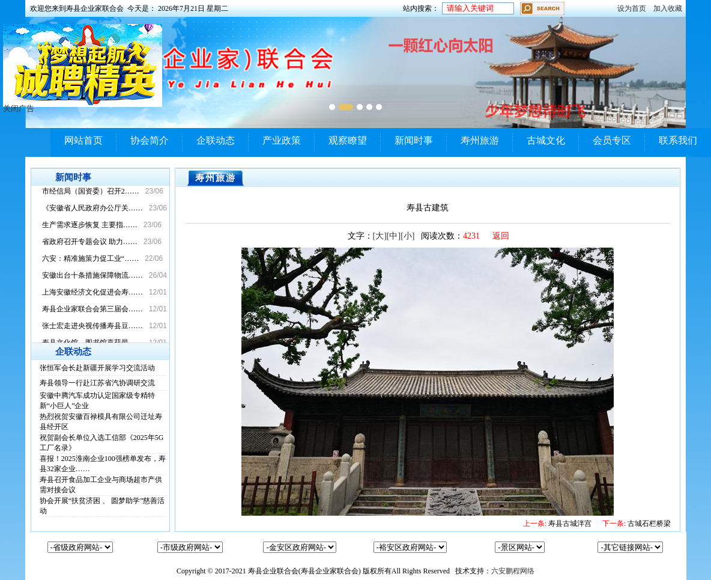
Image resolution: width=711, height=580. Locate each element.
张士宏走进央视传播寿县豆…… (92, 326)
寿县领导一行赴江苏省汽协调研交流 (97, 383)
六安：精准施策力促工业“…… (90, 258)
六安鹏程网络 (512, 571)
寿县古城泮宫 (557, 523)
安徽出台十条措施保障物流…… (92, 275)
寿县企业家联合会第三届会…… (92, 309)
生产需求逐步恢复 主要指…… (90, 225)
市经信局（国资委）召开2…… (90, 191)
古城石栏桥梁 (636, 523)
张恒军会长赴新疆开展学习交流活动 (97, 368)
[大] (380, 235)
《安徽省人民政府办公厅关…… (92, 208)
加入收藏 (667, 8)
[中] (394, 235)
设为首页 (631, 8)
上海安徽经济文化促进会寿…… (92, 292)
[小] (407, 235)
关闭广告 (18, 108)
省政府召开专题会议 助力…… (90, 241)
